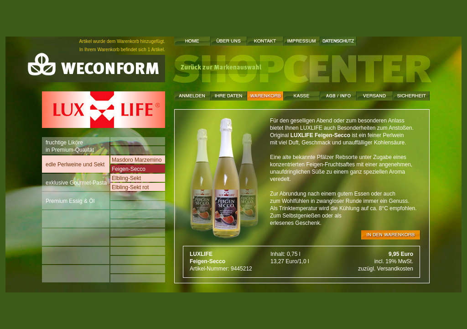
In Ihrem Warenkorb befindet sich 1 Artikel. (122, 49)
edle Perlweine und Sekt (75, 162)
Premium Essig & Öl (70, 199)
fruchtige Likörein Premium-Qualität (70, 146)
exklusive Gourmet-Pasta (76, 180)
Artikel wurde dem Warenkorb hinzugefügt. (122, 41)
